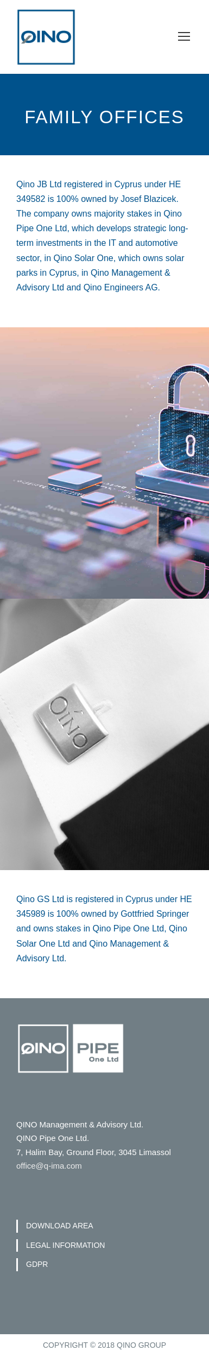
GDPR (37, 1264)
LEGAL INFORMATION (65, 1245)
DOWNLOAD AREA (59, 1225)
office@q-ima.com (49, 1165)
